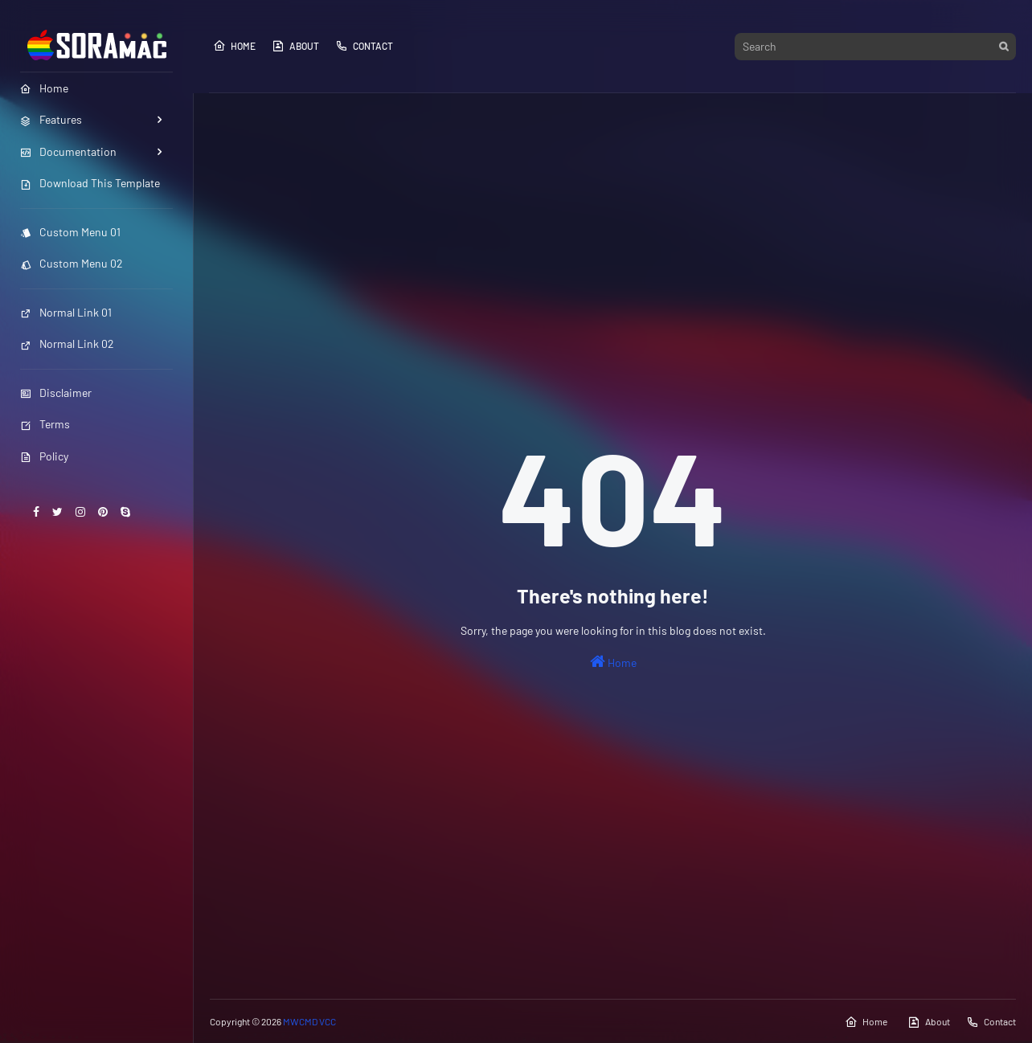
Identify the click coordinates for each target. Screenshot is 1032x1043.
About (295, 45)
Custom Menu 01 (70, 232)
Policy (44, 456)
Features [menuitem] (51, 119)
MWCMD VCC (309, 1021)
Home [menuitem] (44, 88)
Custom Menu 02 (71, 263)
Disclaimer (56, 392)
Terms (45, 424)
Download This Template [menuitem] (90, 183)
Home (234, 45)
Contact (364, 45)
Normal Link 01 (66, 312)
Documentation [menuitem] (68, 151)
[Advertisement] (613, 229)
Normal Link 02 (67, 343)
